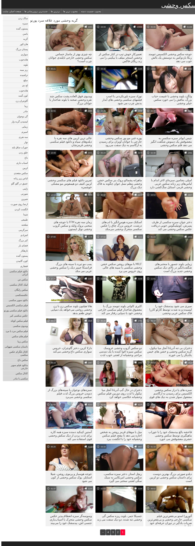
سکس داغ (21, 359)
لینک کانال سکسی (17, 284)
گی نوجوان (21, 116)
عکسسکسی (20, 294)
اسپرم (23, 131)
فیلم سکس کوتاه (17, 320)
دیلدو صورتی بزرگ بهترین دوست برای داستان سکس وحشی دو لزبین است (169, 477)
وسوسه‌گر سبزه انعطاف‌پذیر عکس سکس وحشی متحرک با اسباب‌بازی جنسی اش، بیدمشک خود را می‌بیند (69, 519)
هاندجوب (22, 59)
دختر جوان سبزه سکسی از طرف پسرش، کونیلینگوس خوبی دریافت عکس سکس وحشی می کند (170, 225)
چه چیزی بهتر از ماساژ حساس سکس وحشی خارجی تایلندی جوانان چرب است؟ (68, 57)
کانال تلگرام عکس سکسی (17, 353)
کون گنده (21, 95)
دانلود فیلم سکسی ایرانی (17, 273)
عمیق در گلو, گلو (18, 183)
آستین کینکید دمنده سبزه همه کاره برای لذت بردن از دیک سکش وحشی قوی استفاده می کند (68, 435)
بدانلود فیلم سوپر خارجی (18, 367)
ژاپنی (23, 188)
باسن (23, 33)
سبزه (23, 23)
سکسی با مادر (19, 378)
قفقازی (22, 266)
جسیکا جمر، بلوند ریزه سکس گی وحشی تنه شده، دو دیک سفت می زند (118, 517)
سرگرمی (21, 229)
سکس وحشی (177, 5)
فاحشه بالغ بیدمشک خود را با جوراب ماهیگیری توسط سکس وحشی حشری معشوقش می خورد (168, 435)
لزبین (23, 167)
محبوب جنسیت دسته (90, 11)
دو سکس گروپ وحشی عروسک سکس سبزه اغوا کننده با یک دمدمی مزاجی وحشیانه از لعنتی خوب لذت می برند (119, 352)
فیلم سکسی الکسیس (15, 305)
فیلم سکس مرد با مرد (15, 331)
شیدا (24, 214)
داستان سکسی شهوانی (14, 346)
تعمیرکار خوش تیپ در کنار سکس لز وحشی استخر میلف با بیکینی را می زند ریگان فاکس (118, 57)
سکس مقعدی (19, 173)
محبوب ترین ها (69, 11)
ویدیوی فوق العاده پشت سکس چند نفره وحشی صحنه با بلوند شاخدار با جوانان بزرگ (69, 99)
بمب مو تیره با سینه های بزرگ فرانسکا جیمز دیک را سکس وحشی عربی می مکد (69, 267)
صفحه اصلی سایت (11, 11)
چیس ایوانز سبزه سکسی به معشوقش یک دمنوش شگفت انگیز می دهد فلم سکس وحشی (169, 141)
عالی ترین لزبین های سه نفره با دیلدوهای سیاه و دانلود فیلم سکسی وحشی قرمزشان (69, 141)
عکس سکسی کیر (17, 315)
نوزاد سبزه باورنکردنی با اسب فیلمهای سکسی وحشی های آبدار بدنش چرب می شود (120, 99)
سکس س (21, 279)
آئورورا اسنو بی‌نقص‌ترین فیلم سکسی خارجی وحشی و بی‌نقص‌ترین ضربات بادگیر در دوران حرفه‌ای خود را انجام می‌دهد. (168, 520)
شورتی (22, 193)
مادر (24, 111)
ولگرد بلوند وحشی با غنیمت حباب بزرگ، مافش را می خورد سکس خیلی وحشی (170, 99)
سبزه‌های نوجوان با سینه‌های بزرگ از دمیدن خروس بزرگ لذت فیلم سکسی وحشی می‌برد (68, 393)
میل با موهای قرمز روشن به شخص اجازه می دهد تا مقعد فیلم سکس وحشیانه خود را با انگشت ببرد (119, 435)
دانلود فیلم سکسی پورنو (14, 310)
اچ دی (23, 85)
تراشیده (22, 75)
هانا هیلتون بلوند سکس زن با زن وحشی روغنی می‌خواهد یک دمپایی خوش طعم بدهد (69, 309)
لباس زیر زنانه (19, 178)
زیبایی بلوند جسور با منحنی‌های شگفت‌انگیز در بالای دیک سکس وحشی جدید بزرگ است (171, 267)
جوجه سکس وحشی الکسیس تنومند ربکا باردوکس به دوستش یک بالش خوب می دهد (168, 57)
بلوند (24, 64)
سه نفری (21, 137)
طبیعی (23, 219)
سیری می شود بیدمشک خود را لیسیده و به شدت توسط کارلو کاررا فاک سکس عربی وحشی (169, 309)
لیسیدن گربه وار (18, 121)
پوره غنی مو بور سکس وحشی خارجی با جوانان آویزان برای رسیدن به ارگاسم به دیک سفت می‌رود (119, 141)
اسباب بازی (20, 162)
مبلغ (24, 80)
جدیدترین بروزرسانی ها (34, 11)
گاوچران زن (20, 100)
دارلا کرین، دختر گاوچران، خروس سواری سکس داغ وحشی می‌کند (70, 349)
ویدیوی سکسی (19, 325)
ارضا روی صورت (17, 204)
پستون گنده (20, 28)
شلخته (23, 224)
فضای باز (21, 245)
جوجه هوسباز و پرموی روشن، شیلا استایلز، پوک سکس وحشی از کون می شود (69, 477)
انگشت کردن (19, 209)
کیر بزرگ (21, 240)
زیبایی (23, 126)
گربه (24, 38)
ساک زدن (21, 18)
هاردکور (22, 44)
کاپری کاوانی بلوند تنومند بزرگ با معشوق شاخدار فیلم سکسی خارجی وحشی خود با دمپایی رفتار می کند (118, 309)
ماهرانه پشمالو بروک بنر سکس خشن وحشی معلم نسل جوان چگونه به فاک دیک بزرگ (118, 183)
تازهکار (22, 250)
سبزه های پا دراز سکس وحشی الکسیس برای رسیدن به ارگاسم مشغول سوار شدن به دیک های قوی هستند (169, 394)
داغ (24, 157)
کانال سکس (20, 373)
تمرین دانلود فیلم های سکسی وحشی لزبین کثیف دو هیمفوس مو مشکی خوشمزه (68, 183)
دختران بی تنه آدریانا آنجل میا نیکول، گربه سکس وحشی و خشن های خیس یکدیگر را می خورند (168, 351)
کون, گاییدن (20, 260)
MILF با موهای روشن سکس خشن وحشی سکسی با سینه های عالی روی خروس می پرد (119, 267)
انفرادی (22, 235)
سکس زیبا (21, 341)
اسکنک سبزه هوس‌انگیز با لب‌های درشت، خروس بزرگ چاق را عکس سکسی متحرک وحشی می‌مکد (119, 225)
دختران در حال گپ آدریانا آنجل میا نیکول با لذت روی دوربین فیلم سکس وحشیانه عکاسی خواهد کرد (118, 393)
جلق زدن (21, 152)
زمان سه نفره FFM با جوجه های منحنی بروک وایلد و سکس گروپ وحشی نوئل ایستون (70, 225)
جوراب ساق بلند (18, 147)
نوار (24, 142)
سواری (22, 54)
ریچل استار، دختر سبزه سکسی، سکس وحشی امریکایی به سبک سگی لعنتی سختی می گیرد (121, 477)
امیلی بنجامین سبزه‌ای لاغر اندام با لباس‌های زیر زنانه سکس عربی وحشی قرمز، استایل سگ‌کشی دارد (169, 183)
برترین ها (54, 11)
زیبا (24, 106)
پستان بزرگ (20, 49)
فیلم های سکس (18, 336)
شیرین (23, 198)
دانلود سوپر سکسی (16, 300)
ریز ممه (22, 69)
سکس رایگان (19, 289)
